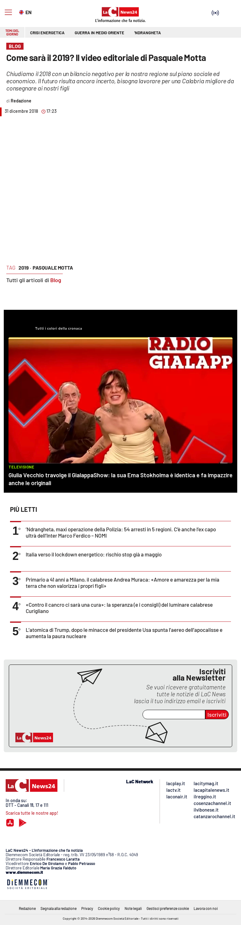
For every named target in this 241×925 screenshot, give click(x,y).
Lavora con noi (206, 908)
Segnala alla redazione (58, 908)
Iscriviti (217, 714)
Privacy (87, 908)
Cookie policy (109, 908)
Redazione (27, 908)
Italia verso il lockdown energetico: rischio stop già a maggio (94, 554)
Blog (55, 279)
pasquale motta (53, 268)
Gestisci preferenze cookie (168, 908)
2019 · (25, 268)
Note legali (133, 908)
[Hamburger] (8, 12)
